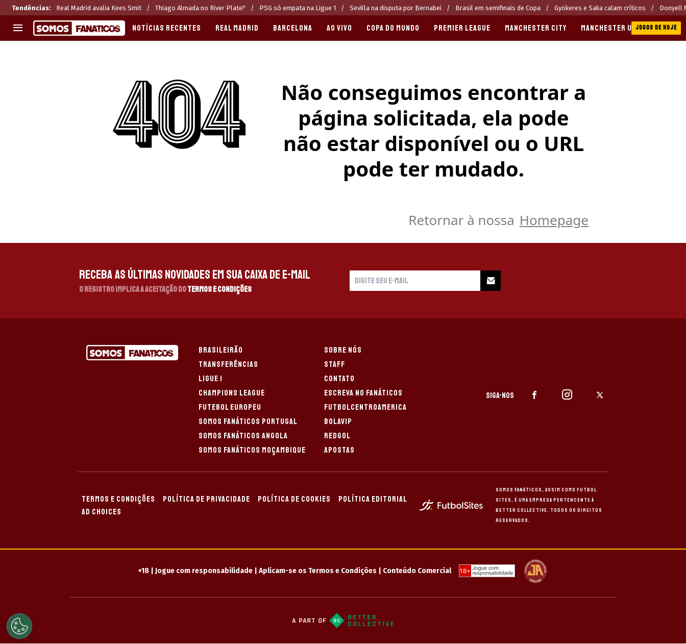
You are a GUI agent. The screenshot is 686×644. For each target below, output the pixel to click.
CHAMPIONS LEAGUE (232, 393)
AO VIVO (339, 28)
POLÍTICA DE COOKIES (294, 499)
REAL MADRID (237, 28)
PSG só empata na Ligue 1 (297, 8)
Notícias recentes (166, 28)
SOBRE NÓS (343, 350)
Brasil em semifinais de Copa (498, 8)
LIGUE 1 (211, 379)
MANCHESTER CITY (536, 28)
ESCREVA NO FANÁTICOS (363, 393)
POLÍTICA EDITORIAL (372, 499)
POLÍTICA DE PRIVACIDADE (206, 499)
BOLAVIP (338, 421)
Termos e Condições (219, 289)
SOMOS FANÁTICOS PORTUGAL (248, 421)
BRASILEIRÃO (221, 350)
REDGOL (337, 436)
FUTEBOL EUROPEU (230, 407)
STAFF (334, 364)
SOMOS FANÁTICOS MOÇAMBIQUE (252, 450)
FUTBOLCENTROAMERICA (365, 407)
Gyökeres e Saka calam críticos (600, 8)
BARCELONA (292, 28)
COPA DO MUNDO (393, 28)
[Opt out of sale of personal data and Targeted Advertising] (19, 626)
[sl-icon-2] (567, 395)
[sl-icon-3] (599, 395)
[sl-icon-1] (534, 395)
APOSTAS (339, 450)
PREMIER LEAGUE (462, 28)
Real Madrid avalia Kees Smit (98, 8)
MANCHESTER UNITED (616, 28)
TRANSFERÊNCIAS (228, 364)
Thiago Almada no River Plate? (200, 8)
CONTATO (339, 379)
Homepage (554, 220)
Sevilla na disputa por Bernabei (396, 8)
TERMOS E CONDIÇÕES (118, 499)
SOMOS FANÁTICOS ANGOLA (243, 436)
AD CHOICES (101, 512)
